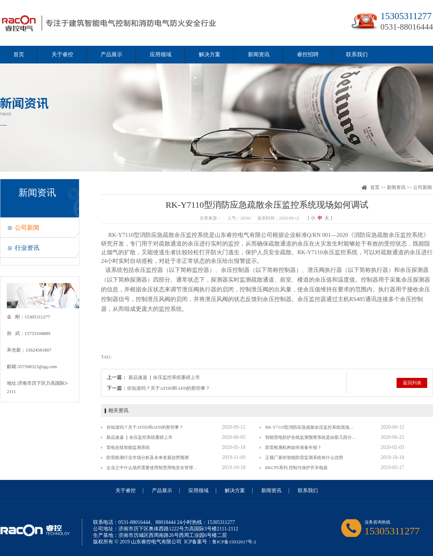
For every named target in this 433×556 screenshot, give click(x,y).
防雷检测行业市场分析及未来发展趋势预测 (147, 457)
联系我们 (357, 54)
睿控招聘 (308, 54)
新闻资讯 (259, 54)
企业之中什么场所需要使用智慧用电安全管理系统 (152, 467)
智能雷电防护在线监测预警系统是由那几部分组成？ (311, 437)
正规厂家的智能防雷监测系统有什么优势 (304, 457)
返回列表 (412, 382)
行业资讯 (27, 247)
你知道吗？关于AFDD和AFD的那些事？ (168, 388)
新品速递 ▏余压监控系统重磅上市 (164, 377)
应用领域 (160, 54)
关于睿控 (62, 54)
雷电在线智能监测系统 (128, 447)
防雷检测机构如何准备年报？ (293, 447)
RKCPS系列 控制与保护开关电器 (296, 467)
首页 (18, 54)
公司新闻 (27, 227)
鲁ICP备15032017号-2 (234, 541)
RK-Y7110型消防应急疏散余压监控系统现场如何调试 (311, 427)
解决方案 (209, 54)
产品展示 (111, 54)
